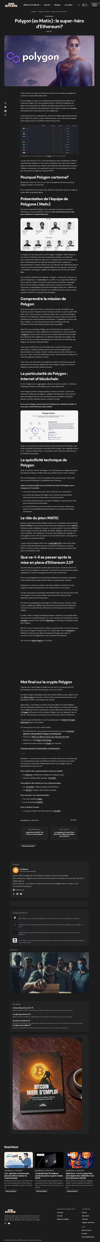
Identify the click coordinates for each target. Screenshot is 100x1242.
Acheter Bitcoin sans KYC (22, 1008)
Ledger (39, 799)
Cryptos (49, 31)
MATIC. (75, 525)
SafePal (40, 802)
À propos (60, 1212)
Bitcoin (84, 1212)
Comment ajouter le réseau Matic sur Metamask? (40, 748)
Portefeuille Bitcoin (88, 1237)
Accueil (33, 11)
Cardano (24, 620)
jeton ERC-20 (55, 543)
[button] (78, 5)
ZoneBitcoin (24, 869)
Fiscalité (84, 1234)
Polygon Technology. (44, 740)
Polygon (48, 743)
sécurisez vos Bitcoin (20, 1021)
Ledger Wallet (23, 930)
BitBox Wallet (23, 916)
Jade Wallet (22, 922)
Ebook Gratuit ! (87, 1230)
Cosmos (70, 630)
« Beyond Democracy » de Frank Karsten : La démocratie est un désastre (42, 990)
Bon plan (85, 1219)
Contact (60, 1216)
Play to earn (29, 697)
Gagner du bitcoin (88, 1222)
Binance (29, 775)
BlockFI (29, 790)
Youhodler (30, 787)
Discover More (11, 1191)
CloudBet (57, 811)
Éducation (85, 1216)
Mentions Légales (63, 1219)
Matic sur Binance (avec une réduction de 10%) (50, 737)
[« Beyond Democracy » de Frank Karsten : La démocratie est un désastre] (49, 972)
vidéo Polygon (37, 640)
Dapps (25, 712)
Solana (49, 156)
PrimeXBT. (52, 778)
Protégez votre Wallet (21, 1025)
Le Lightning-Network (21, 1014)
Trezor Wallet (23, 938)
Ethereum (50, 620)
